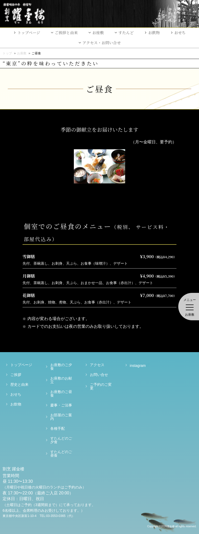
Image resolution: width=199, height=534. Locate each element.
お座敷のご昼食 (61, 393)
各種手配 (57, 428)
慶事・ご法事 (61, 405)
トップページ (28, 32)
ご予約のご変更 (101, 386)
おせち (180, 32)
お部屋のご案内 (61, 417)
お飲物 (154, 32)
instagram (134, 365)
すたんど (126, 32)
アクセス (97, 365)
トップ (7, 53)
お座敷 (98, 32)
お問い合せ (99, 375)
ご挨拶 (15, 375)
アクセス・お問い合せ (101, 42)
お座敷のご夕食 (61, 366)
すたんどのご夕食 (61, 440)
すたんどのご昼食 (61, 453)
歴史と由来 (19, 384)
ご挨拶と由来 (66, 32)
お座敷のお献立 (61, 380)
